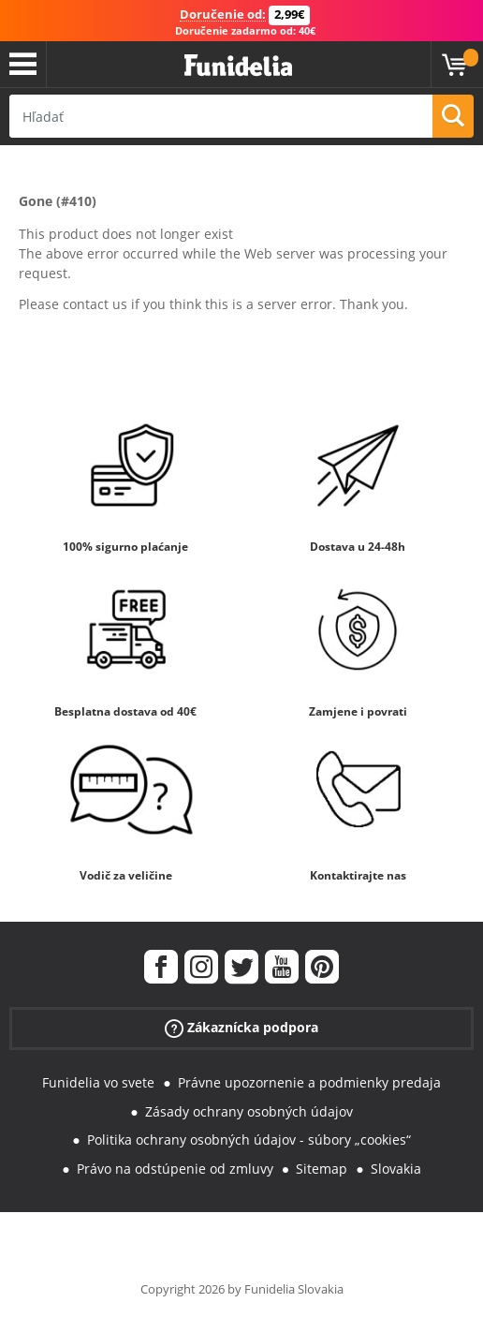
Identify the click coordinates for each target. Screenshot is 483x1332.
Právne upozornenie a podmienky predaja (309, 1082)
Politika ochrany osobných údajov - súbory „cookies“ (249, 1139)
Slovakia (396, 1168)
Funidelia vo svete (98, 1082)
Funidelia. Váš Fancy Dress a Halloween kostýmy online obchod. (238, 66)
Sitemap (321, 1168)
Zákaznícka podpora (241, 1028)
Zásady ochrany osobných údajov (249, 1111)
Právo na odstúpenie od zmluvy (175, 1168)
